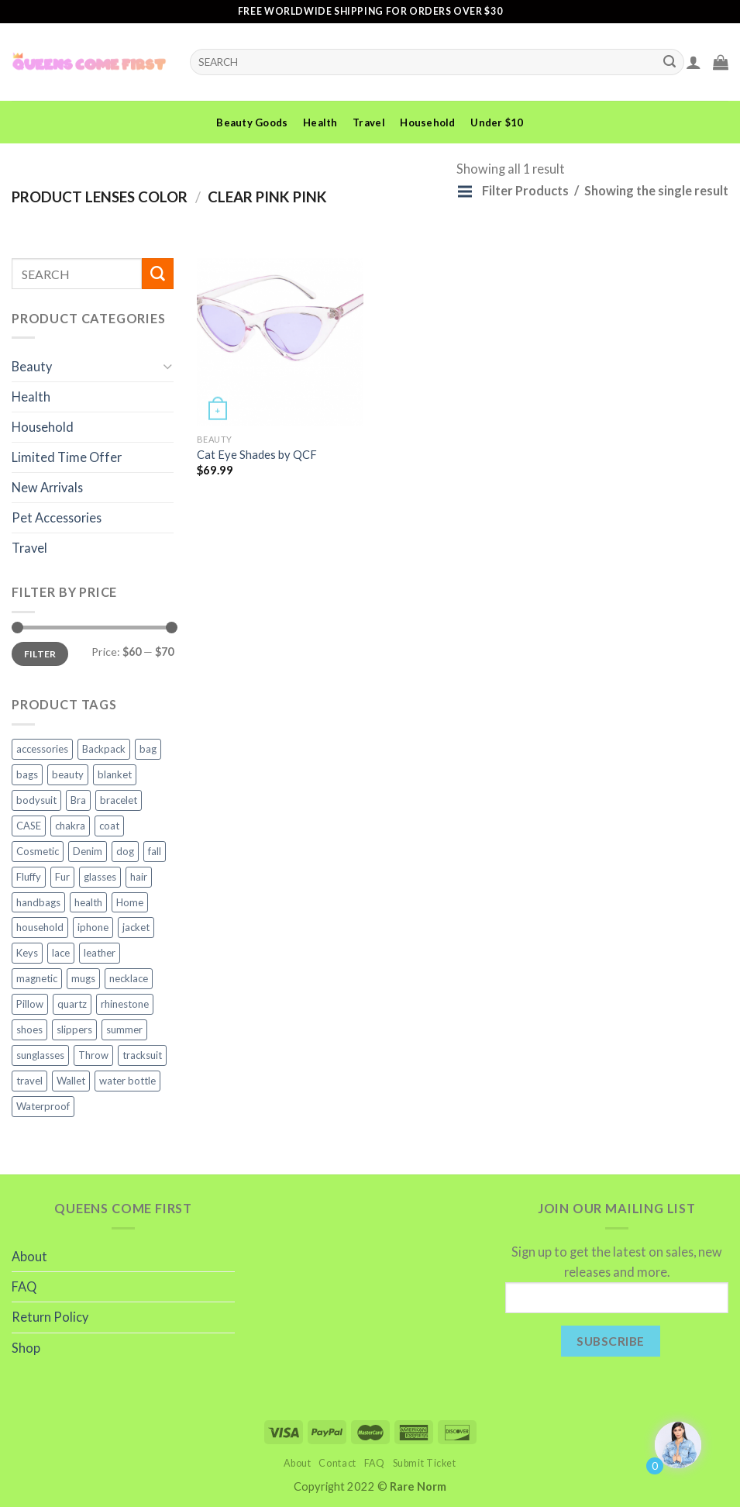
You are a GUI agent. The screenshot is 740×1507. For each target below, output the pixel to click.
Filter (40, 654)
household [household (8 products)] (40, 927)
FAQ (24, 1286)
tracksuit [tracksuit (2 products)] (142, 1055)
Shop (26, 1347)
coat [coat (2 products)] (109, 825)
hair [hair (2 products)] (138, 877)
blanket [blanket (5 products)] (115, 774)
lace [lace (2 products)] (61, 953)
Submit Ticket (424, 1463)
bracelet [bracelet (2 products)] (118, 800)
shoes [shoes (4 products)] (29, 1029)
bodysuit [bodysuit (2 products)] (36, 800)
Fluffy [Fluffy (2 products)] (28, 877)
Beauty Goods (251, 122)
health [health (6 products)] (88, 902)
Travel (369, 122)
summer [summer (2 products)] (124, 1029)
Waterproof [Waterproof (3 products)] (43, 1106)
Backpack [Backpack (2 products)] (104, 749)
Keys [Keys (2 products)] (27, 953)
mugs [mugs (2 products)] (83, 978)
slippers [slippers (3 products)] (74, 1029)
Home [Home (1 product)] (129, 902)
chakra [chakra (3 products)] (70, 825)
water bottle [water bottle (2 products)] (127, 1080)
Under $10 (496, 122)
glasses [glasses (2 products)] (100, 877)
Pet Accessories (57, 517)
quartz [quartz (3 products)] (72, 1004)
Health (320, 122)
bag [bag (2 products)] (148, 749)
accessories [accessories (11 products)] (42, 749)
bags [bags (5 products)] (27, 774)
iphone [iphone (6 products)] (92, 927)
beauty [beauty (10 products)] (68, 774)
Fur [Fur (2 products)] (62, 877)
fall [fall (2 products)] (154, 851)
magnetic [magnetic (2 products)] (36, 978)
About (29, 1256)
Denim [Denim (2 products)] (87, 851)
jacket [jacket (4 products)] (136, 927)
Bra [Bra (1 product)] (78, 800)
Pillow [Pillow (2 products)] (29, 1004)
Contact (337, 1463)
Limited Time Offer (67, 457)
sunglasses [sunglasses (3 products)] (40, 1055)
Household (427, 122)
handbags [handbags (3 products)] (38, 902)
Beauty (32, 366)
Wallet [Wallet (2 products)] (71, 1080)
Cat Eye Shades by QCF (257, 454)
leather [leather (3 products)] (99, 953)
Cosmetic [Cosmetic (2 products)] (37, 851)
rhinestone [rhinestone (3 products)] (125, 1004)
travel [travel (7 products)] (29, 1080)
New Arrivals (47, 487)
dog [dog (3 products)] (125, 851)
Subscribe (610, 1340)
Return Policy (50, 1316)
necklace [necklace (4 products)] (128, 978)
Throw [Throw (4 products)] (93, 1055)
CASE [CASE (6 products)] (28, 825)
